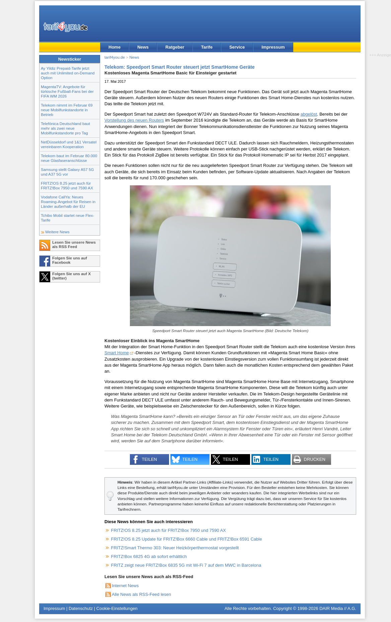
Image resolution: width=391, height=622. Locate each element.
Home (114, 47)
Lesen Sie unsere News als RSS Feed (74, 244)
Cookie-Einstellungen (117, 608)
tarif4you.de (114, 57)
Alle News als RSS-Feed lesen (141, 594)
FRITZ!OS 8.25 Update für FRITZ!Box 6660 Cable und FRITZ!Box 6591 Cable (186, 539)
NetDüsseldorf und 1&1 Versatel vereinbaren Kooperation (68, 144)
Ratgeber (174, 47)
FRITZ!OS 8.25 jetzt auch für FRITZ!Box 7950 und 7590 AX (67, 185)
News (143, 47)
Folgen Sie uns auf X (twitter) (71, 275)
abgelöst (309, 114)
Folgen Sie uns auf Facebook (69, 260)
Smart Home (116, 352)
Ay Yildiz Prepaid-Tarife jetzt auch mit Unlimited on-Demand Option (67, 73)
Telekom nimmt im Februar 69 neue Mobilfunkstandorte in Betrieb (67, 110)
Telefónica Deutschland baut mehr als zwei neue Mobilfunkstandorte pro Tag (65, 128)
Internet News (125, 585)
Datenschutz (81, 608)
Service (237, 47)
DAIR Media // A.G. (337, 608)
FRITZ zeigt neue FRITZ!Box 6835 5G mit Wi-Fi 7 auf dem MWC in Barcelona (186, 565)
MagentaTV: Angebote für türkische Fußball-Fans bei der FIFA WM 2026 (67, 91)
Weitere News (57, 232)
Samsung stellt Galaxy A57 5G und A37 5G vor (67, 171)
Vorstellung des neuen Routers (134, 120)
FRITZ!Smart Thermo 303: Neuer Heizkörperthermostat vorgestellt (175, 547)
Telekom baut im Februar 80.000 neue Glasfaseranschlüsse (69, 158)
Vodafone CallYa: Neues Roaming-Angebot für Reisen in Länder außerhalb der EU (68, 201)
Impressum (273, 47)
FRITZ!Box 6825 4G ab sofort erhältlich (149, 556)
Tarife (206, 47)
